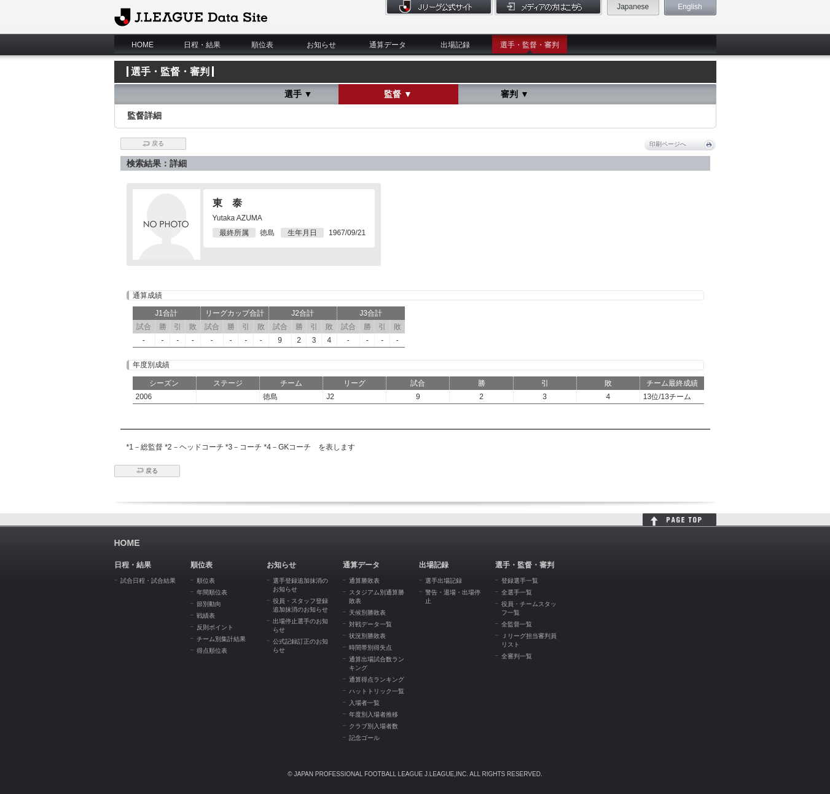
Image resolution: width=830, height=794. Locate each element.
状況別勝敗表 (367, 635)
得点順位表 (212, 650)
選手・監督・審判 (529, 45)
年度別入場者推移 (373, 714)
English (690, 6)
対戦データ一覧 (370, 624)
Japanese (633, 6)
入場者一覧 (364, 702)
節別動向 (209, 604)
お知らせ (321, 45)
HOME (142, 45)
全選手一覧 (516, 592)
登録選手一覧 (519, 580)
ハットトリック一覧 (376, 691)
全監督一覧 (516, 624)
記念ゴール (364, 737)
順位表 (262, 45)
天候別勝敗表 (367, 612)
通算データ (387, 45)
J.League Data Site (190, 16)
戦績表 (206, 615)
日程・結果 (202, 45)
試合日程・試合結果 (148, 580)
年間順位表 (212, 592)
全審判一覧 (516, 656)
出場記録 (455, 45)
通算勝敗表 (364, 580)
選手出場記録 (443, 580)
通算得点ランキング (376, 679)
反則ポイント (215, 627)
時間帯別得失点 (370, 647)
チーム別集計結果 (221, 639)
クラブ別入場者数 (373, 726)
